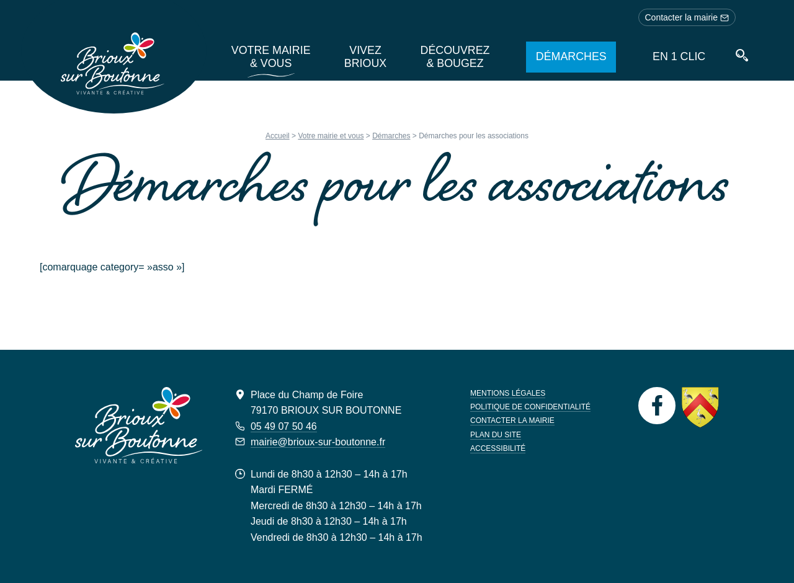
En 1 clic (679, 56)
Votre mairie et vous (331, 135)
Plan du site (495, 434)
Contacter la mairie (687, 17)
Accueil (277, 135)
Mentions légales (507, 393)
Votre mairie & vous (267, 56)
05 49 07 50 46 (284, 426)
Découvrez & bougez (455, 56)
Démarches (570, 56)
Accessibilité (497, 448)
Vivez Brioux (363, 56)
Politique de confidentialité (530, 407)
